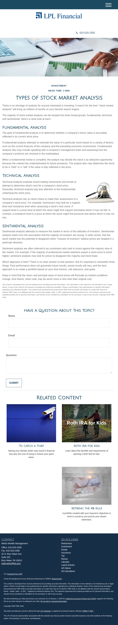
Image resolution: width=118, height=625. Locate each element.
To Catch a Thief (31, 446)
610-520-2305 (85, 32)
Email (11, 335)
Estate (64, 549)
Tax (63, 556)
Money (64, 559)
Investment (66, 546)
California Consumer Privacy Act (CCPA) (81, 599)
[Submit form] (14, 383)
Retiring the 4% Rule (86, 508)
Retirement (66, 543)
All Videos (66, 568)
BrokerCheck (57, 579)
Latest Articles (68, 565)
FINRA (84, 611)
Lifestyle (65, 562)
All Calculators (68, 571)
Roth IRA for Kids (87, 446)
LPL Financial (45, 611)
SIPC (91, 611)
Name (11, 316)
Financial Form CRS (14, 574)
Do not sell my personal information (53, 601)
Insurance (66, 552)
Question (11, 355)
